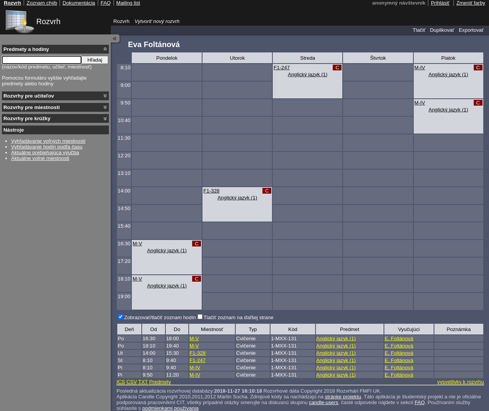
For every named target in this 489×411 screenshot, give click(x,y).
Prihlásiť (440, 3)
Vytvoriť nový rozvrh (157, 21)
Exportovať (471, 30)
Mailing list (128, 3)
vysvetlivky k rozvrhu (460, 382)
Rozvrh (48, 21)
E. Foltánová (399, 338)
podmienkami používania (170, 408)
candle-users (323, 402)
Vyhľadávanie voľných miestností (48, 141)
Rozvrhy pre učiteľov (28, 96)
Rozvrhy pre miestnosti (31, 107)
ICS (121, 382)
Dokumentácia (79, 3)
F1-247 (282, 67)
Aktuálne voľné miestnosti (40, 158)
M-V (137, 243)
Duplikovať (442, 30)
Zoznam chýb (41, 3)
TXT (143, 382)
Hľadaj (94, 60)
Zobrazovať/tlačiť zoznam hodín (160, 317)
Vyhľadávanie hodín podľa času (47, 147)
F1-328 (211, 191)
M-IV (420, 67)
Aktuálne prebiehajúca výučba (45, 152)
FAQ (420, 402)
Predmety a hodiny (26, 49)
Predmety (160, 382)
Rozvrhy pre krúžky (26, 118)
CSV (131, 382)
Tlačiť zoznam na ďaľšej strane (239, 317)
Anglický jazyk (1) (308, 74)
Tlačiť (419, 30)
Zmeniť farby (471, 3)
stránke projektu (343, 397)
